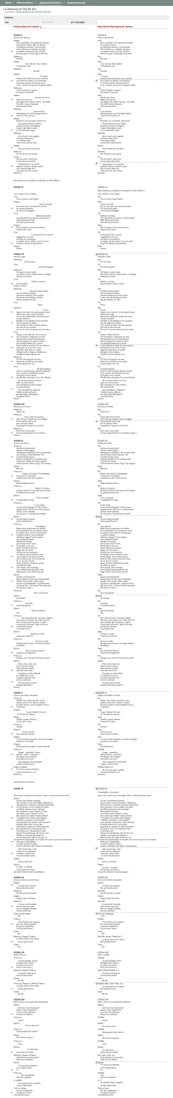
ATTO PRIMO (47, 22)
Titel (7, 22)
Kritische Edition (25, 2)
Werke (8, 2)
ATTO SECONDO (78, 22)
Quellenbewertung (76, 2)
